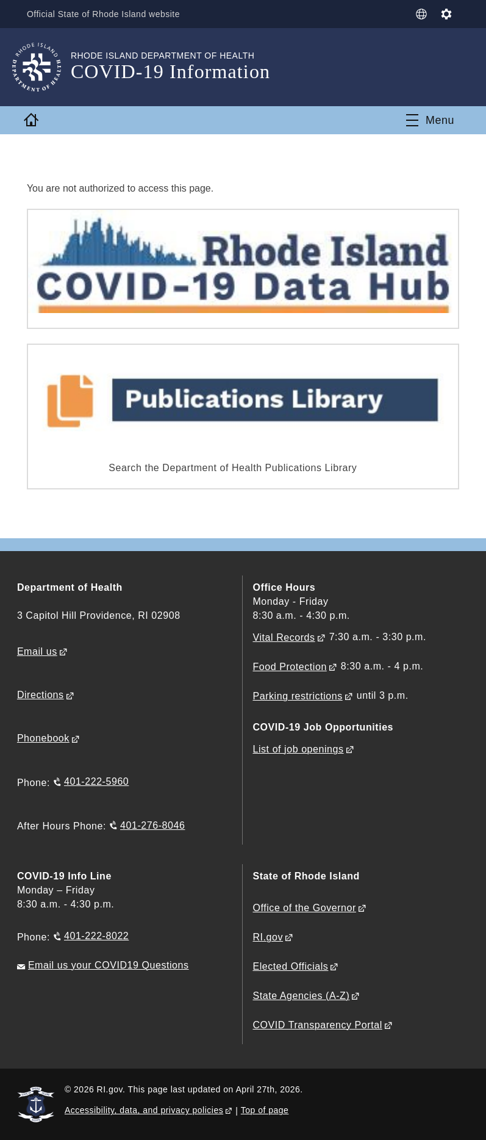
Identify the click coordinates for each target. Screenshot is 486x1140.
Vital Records (283, 637)
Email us (37, 651)
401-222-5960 (96, 781)
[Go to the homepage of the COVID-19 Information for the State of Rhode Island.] (44, 67)
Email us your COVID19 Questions (108, 965)
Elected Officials (290, 966)
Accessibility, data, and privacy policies (144, 1110)
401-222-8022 (96, 936)
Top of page (265, 1110)
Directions (40, 695)
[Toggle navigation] (430, 120)
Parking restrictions (297, 696)
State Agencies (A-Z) (300, 995)
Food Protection (289, 667)
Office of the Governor (304, 908)
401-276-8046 (152, 825)
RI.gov (267, 937)
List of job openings (297, 749)
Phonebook (43, 738)
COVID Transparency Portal (317, 1025)
